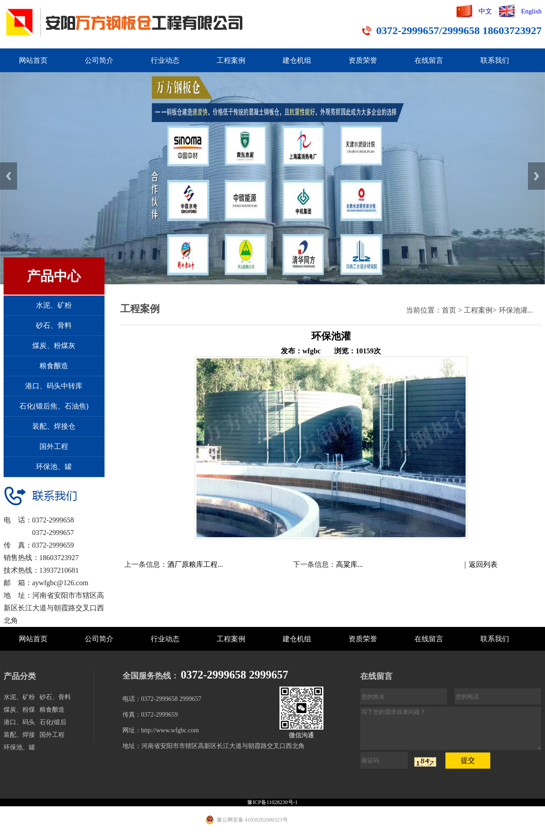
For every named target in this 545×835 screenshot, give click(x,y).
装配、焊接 (19, 734)
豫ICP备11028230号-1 (272, 802)
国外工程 (53, 446)
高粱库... (349, 564)
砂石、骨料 (54, 325)
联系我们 (494, 60)
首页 (449, 310)
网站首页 (33, 60)
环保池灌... (516, 310)
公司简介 (99, 60)
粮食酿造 (53, 366)
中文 (485, 11)
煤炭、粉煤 (19, 709)
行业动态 (165, 60)
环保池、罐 (54, 466)
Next (536, 176)
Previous (8, 176)
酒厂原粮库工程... (195, 564)
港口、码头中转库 (54, 386)
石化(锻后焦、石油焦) (54, 406)
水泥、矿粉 (54, 305)
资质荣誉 (363, 60)
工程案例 (231, 60)
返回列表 (483, 564)
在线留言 (428, 60)
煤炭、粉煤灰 (53, 345)
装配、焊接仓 (53, 426)
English (531, 11)
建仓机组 (297, 60)
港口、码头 (19, 722)
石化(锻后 (53, 722)
